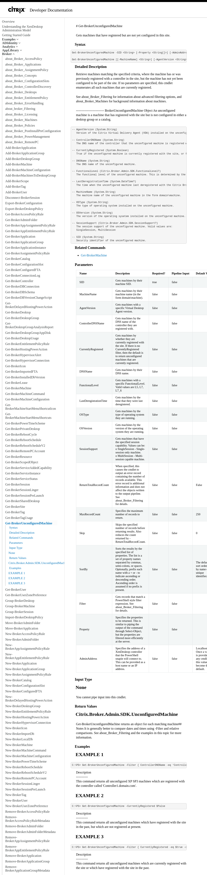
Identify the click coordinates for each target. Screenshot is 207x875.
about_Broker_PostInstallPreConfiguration (33, 131)
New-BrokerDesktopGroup (22, 706)
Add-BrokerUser (16, 192)
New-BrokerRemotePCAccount (25, 778)
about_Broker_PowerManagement (27, 136)
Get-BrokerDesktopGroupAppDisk (28, 332)
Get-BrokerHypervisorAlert (23, 355)
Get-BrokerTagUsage (19, 517)
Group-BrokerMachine (20, 606)
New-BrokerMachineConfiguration (28, 756)
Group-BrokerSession (19, 612)
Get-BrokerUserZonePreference (25, 595)
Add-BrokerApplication (20, 147)
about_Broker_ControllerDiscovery (28, 86)
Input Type (15, 547)
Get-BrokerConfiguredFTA (23, 270)
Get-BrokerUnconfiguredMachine (28, 523)
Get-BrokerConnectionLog (22, 275)
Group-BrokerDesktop (19, 600)
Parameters (15, 542)
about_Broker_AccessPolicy (23, 58)
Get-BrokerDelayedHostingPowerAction (28, 305)
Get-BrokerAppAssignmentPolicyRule (30, 225)
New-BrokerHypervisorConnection (28, 722)
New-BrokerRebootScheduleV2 (25, 772)
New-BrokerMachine (19, 745)
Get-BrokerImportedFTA (21, 371)
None (11, 552)
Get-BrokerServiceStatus (21, 478)
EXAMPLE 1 (16, 573)
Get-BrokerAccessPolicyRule (24, 214)
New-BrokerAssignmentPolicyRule (28, 674)
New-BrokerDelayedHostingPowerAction (28, 698)
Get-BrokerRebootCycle (21, 434)
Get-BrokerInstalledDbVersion (25, 377)
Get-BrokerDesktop (18, 312)
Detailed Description (21, 532)
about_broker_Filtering (20, 108)
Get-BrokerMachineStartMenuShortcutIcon (30, 406)
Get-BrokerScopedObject (21, 462)
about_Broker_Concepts (21, 75)
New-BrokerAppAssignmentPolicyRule (27, 646)
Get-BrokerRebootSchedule (23, 440)
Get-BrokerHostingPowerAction (26, 349)
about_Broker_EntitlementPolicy (26, 97)
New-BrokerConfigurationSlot (25, 685)
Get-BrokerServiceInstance (22, 473)
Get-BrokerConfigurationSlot (24, 264)
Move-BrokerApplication (21, 628)
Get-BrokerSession (17, 484)
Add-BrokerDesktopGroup (22, 159)
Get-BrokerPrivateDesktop (22, 429)
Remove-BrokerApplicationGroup (27, 861)
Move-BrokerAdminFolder (22, 623)
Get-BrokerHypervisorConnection (27, 360)
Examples (14, 568)
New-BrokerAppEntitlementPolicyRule (27, 656)
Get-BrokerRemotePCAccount (25, 451)
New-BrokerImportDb (19, 733)
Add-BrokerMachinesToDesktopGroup (30, 175)
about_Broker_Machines (21, 120)
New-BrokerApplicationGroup (25, 669)
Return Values (17, 558)
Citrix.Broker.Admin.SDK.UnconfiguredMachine (38, 563)
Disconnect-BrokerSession (22, 197)
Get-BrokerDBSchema (20, 292)
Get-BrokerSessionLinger (21, 490)
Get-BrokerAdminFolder (21, 220)
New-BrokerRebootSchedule (24, 767)
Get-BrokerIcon (15, 366)
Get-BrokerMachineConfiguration (27, 399)
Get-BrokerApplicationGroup (24, 242)
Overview (8, 21)
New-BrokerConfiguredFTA (23, 691)
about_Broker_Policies (20, 125)
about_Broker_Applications (23, 64)
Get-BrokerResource (18, 456)
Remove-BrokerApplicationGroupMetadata (27, 868)
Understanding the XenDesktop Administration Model (22, 28)
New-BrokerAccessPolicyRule (25, 634)
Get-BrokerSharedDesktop (22, 501)
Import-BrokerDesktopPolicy (24, 617)
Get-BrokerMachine (18, 388)
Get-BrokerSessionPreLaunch (24, 495)
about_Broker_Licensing (21, 114)
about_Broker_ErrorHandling (24, 103)
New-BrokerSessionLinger (22, 783)
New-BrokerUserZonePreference (26, 806)
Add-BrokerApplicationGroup (24, 153)
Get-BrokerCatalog (17, 258)
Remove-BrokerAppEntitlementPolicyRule (27, 848)
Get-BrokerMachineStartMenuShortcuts (28, 415)
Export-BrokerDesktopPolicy (24, 209)
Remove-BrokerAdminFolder (24, 826)
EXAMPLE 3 (16, 583)
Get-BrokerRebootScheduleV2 (25, 445)
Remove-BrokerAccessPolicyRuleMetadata (27, 818)
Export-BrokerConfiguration (23, 203)
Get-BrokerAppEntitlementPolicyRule (30, 231)
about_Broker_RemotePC (22, 142)
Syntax (13, 527)
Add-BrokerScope (17, 181)
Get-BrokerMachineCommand (25, 394)
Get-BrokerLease (16, 382)
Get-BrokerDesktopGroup (22, 318)
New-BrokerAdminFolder (22, 639)
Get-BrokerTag (15, 512)
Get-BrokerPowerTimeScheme (25, 423)
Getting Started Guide (16, 35)
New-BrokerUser (16, 800)
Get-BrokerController (19, 281)
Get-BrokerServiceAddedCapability (28, 468)
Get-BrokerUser (15, 589)
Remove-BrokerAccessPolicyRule (27, 811)
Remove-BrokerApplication (23, 855)
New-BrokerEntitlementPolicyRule (28, 711)
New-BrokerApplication (21, 663)
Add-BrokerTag (15, 186)
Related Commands (20, 537)
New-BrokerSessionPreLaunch (25, 789)
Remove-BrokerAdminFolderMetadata (30, 832)
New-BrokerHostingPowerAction (27, 717)
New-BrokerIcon (16, 728)
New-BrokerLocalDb (19, 739)
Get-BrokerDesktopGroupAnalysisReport (29, 325)
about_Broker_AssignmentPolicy (26, 70)
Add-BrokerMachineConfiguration (27, 170)
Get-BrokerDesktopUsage (22, 338)
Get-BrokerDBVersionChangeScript (28, 297)
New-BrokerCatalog (18, 680)
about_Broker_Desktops (21, 92)
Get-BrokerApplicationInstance (25, 247)
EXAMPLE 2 (16, 578)
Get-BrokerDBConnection (22, 286)
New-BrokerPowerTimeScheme (26, 761)
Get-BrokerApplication (20, 236)
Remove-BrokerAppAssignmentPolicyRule (27, 839)
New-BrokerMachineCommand (25, 750)
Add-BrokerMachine (18, 164)
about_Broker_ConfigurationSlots (27, 81)
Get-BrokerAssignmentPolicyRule (27, 253)
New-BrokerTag (15, 795)
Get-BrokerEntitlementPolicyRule (27, 344)
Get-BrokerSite (15, 506)
